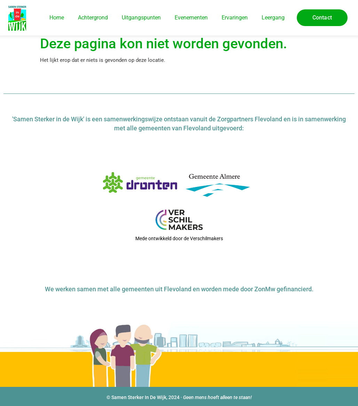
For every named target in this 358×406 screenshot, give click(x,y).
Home (56, 17)
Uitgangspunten (141, 17)
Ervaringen (235, 17)
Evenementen (191, 17)
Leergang (273, 17)
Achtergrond (93, 17)
